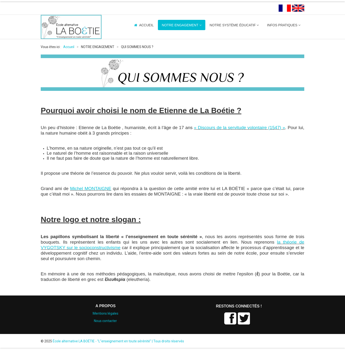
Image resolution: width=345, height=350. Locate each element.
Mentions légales (105, 313)
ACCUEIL (146, 25)
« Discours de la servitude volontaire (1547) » (239, 127)
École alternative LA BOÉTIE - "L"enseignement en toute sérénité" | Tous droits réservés (118, 341)
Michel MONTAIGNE (90, 188)
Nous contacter (105, 321)
